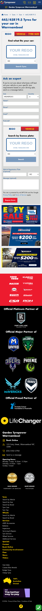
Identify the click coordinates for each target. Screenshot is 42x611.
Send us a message (13, 455)
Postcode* (6, 121)
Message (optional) (9, 178)
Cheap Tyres (7, 573)
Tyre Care (6, 507)
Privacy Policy (7, 195)
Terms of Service (21, 195)
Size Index (6, 565)
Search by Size (8, 502)
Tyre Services (7, 534)
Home (5, 15)
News (5, 555)
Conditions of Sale (27, 601)
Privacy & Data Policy (14, 601)
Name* (5, 101)
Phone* (5, 107)
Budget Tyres (7, 570)
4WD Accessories (9, 523)
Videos (5, 558)
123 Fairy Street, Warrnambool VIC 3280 (20, 445)
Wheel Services (8, 536)
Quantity (31, 94)
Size (4, 94)
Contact (6, 544)
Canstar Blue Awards (10, 567)
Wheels (6, 513)
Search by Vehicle (9, 500)
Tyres (5, 497)
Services (6, 520)
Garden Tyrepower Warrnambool (21, 7)
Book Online (8, 547)
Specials (6, 541)
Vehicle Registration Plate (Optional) (11, 170)
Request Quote (10, 200)
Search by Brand (8, 505)
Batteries (5, 526)
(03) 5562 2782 (13, 451)
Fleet (5, 552)
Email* (5, 114)
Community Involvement (13, 550)
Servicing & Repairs (9, 531)
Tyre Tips (6, 510)
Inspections (6, 528)
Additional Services (9, 539)
